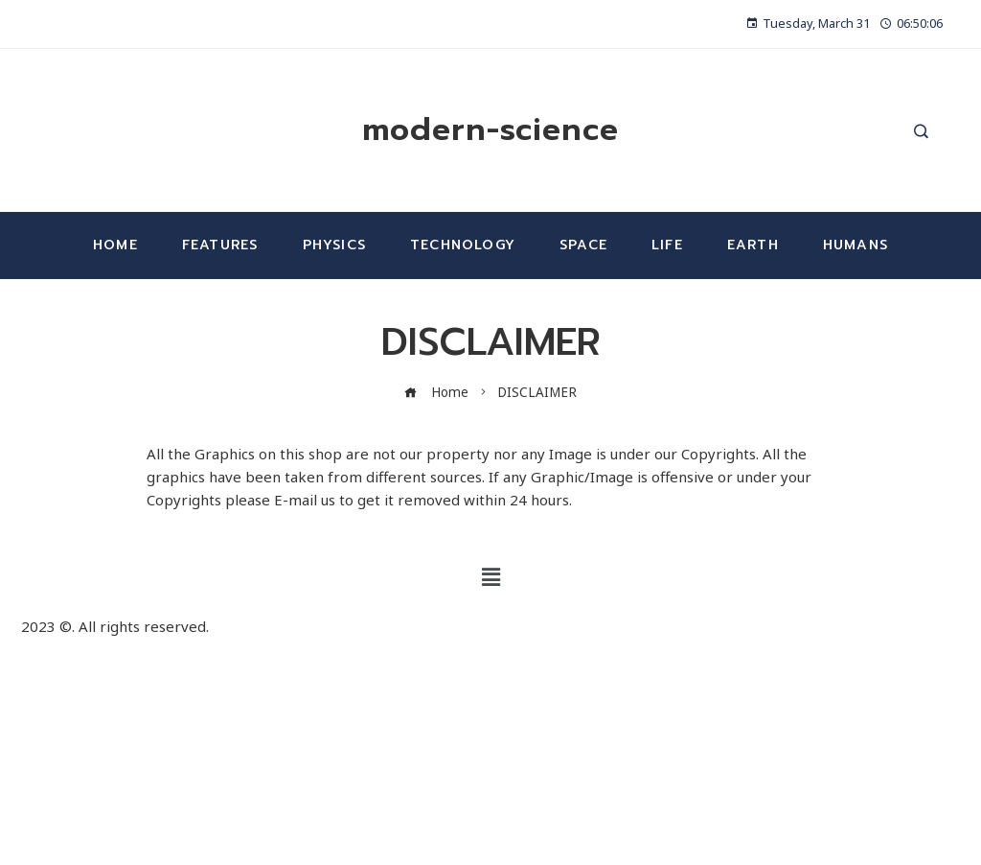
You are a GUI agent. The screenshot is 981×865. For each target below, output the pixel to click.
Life (667, 245)
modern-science (490, 129)
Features (220, 245)
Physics (334, 245)
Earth (753, 245)
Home (115, 245)
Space (583, 245)
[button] (490, 577)
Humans (855, 245)
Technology (462, 245)
